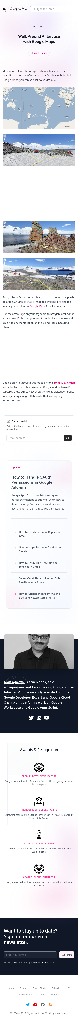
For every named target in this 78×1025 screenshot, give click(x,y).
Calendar (56, 988)
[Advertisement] (39, 193)
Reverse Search (26, 994)
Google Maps (37, 306)
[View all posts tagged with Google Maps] (39, 53)
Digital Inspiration (36, 1013)
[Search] (52, 9)
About (11, 988)
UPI (68, 988)
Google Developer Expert (23, 697)
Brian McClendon (64, 382)
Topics (42, 994)
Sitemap (55, 994)
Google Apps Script (42, 707)
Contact (24, 988)
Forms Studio (39, 988)
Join (68, 437)
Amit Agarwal (14, 682)
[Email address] (33, 438)
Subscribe (67, 954)
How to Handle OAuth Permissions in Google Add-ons (31, 482)
